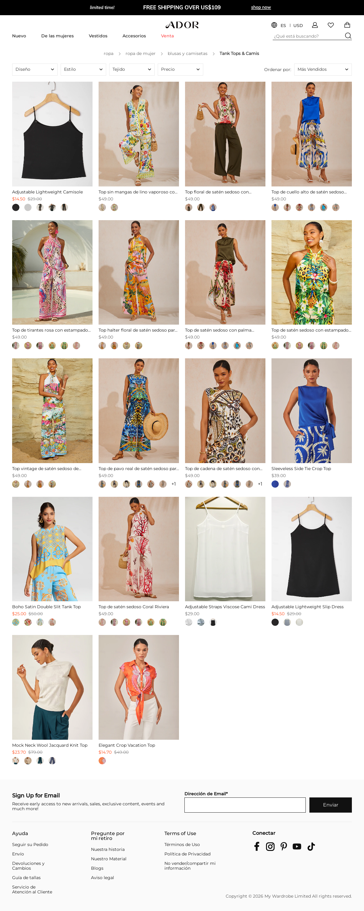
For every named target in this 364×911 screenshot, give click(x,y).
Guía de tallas (26, 877)
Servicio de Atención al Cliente (32, 889)
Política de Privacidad (187, 853)
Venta (167, 36)
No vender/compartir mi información (190, 866)
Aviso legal (102, 877)
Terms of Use (180, 833)
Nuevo (19, 36)
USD (298, 25)
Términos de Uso (182, 844)
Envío (18, 853)
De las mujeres (57, 36)
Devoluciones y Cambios (28, 866)
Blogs (97, 868)
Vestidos (98, 36)
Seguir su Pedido (30, 844)
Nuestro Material (108, 858)
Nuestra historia (108, 849)
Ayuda (20, 833)
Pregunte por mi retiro (108, 836)
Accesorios (134, 36)
